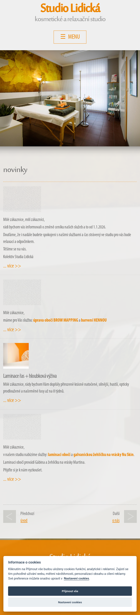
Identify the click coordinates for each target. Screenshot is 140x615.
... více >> (12, 266)
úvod (23, 520)
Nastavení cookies (76, 578)
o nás (116, 520)
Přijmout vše (70, 591)
